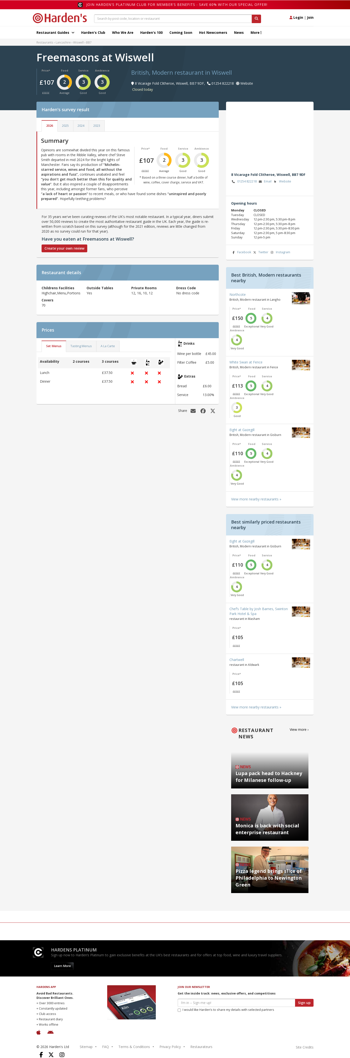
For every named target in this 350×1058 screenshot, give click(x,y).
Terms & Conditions (134, 1046)
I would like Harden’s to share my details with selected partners (226, 1010)
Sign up (304, 1002)
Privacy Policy (170, 1046)
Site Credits (305, 1047)
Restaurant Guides (55, 32)
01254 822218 (244, 181)
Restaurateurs (201, 1046)
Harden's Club (93, 32)
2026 (49, 126)
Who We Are (122, 32)
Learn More (62, 966)
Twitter (260, 252)
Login (296, 17)
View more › (299, 729)
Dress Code (186, 288)
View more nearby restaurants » (256, 499)
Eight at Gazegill (241, 429)
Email (264, 181)
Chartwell (236, 659)
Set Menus (53, 346)
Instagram (280, 252)
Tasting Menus (81, 346)
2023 (96, 126)
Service (83, 70)
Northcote (237, 294)
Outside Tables (100, 288)
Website (282, 181)
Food (64, 70)
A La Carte (108, 346)
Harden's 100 (151, 32)
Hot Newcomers (213, 32)
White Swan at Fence (245, 362)
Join (310, 17)
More (256, 32)
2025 (65, 126)
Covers (47, 300)
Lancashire (63, 42)
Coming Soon (180, 32)
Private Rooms (144, 288)
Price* (46, 70)
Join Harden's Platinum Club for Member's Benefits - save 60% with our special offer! (176, 4)
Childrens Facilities (58, 288)
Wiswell (78, 42)
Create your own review (64, 248)
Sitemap (86, 1046)
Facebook (241, 252)
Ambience (102, 70)
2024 (81, 126)
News (239, 32)
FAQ (105, 1046)
